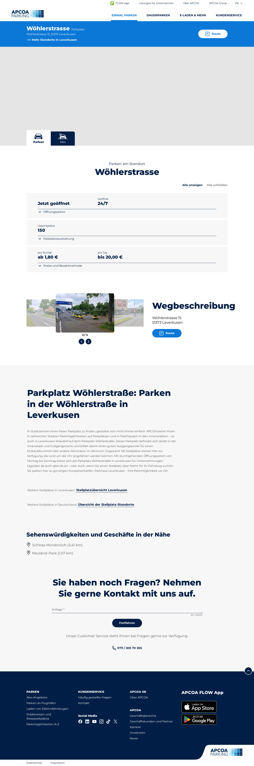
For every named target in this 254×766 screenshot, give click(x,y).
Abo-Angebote (36, 697)
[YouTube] (94, 721)
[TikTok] (108, 721)
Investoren (137, 732)
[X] (115, 721)
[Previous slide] (81, 341)
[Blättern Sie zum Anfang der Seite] (248, 671)
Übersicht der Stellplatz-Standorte (106, 505)
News (134, 738)
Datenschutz (34, 762)
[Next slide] (88, 341)
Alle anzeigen (192, 185)
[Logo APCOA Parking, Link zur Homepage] (27, 13)
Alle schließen (217, 185)
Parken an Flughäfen (41, 703)
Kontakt (84, 703)
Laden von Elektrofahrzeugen (47, 708)
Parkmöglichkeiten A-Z (42, 724)
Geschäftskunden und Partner (151, 721)
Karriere (135, 727)
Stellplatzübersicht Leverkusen (101, 490)
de (239, 3)
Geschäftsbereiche (143, 715)
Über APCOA (139, 697)
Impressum (58, 762)
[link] (127, 648)
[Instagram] (101, 721)
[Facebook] (80, 721)
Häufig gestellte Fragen (94, 697)
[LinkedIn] (87, 721)
